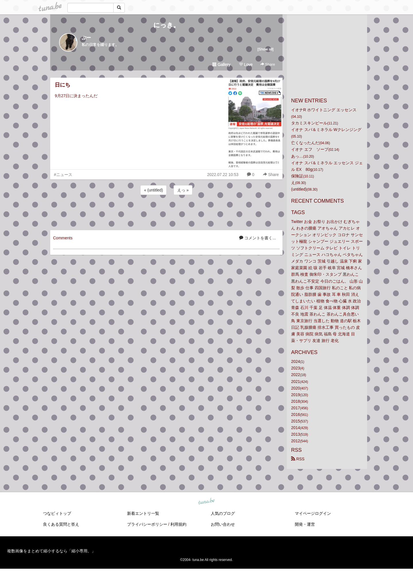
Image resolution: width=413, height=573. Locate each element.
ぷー (86, 37)
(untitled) (299, 189)
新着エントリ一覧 (143, 513)
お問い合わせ (223, 524)
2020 (295, 388)
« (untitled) (153, 190)
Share (267, 64)
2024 (295, 361)
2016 (295, 414)
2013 (295, 434)
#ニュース (63, 174)
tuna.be (206, 501)
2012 (295, 441)
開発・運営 (305, 524)
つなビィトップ (57, 513)
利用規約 (178, 524)
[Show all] (266, 49)
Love (246, 64)
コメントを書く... (257, 238)
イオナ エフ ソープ (309, 149)
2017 (295, 408)
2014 (295, 427)
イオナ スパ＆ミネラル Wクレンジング (326, 129)
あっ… (297, 156)
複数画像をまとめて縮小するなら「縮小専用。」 (51, 551)
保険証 (297, 176)
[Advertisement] (166, 211)
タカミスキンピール (309, 123)
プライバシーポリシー (147, 524)
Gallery (221, 64)
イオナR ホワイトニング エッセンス (323, 109)
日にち (62, 85)
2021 (295, 381)
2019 (295, 394)
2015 (295, 421)
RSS (298, 459)
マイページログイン (313, 513)
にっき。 (166, 25)
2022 (295, 374)
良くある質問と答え (61, 524)
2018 (295, 401)
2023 (295, 368)
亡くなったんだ (305, 142)
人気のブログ (223, 513)
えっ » (183, 190)
